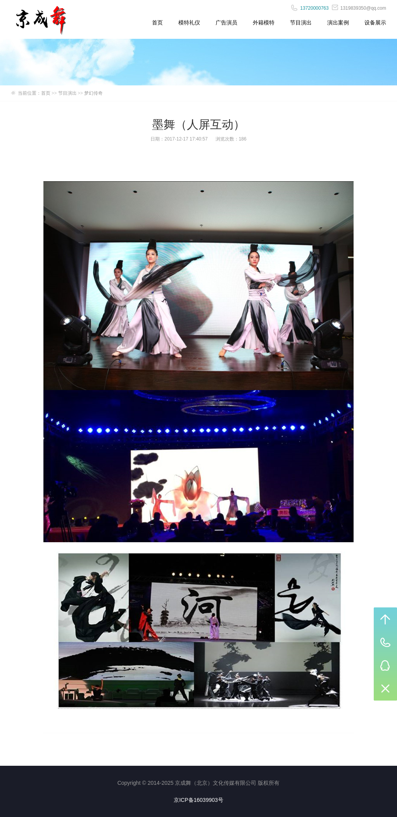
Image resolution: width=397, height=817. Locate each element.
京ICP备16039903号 (198, 800)
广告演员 (226, 22)
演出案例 (338, 22)
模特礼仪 (189, 22)
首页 (157, 22)
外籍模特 (263, 22)
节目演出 (301, 22)
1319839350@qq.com (359, 8)
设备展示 (375, 22)
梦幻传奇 (93, 93)
